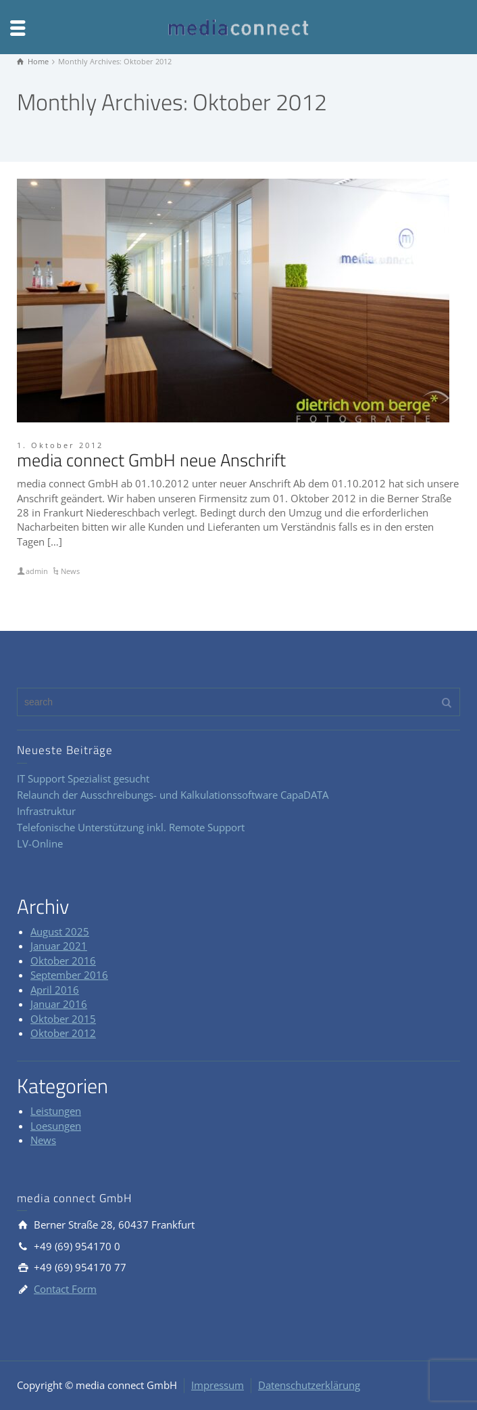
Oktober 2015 (63, 1019)
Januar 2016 (58, 1004)
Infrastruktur (46, 811)
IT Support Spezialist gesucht (83, 778)
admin (37, 571)
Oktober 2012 (63, 1033)
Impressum (217, 1385)
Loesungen (55, 1125)
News (70, 571)
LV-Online (40, 843)
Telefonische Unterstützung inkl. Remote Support (131, 827)
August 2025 (59, 931)
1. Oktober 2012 (60, 445)
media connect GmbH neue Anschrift (151, 460)
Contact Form (65, 1289)
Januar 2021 (58, 945)
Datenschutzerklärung (309, 1385)
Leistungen (55, 1111)
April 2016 (54, 989)
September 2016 (69, 975)
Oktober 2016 (63, 960)
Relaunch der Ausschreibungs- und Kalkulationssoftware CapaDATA (172, 794)
